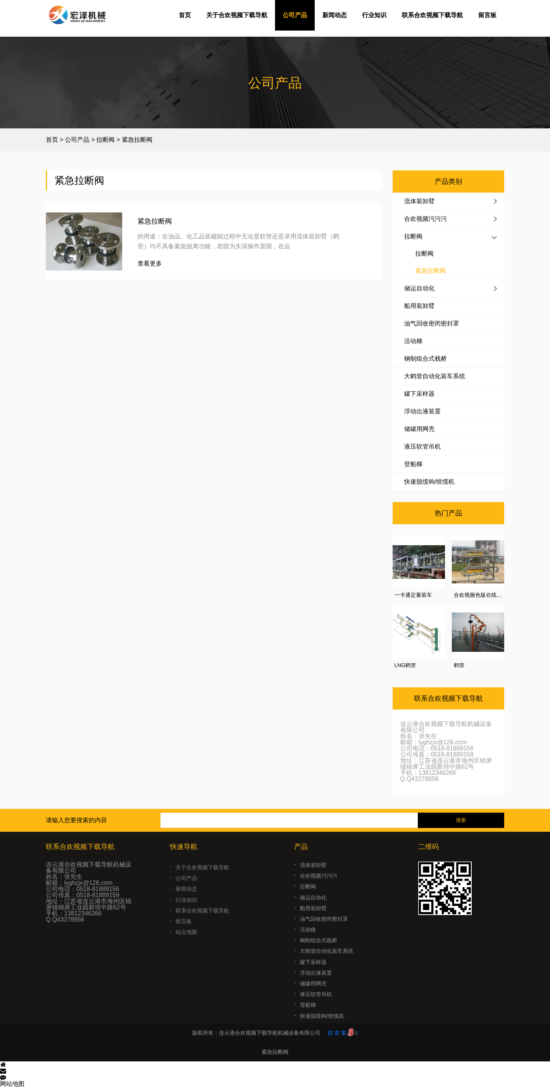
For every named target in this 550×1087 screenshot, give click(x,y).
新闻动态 (334, 15)
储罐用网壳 (419, 429)
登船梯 (413, 464)
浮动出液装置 (422, 411)
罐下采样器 (419, 393)
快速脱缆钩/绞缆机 (429, 481)
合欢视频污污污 (425, 218)
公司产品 (295, 15)
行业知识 (374, 15)
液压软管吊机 (422, 446)
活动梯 (413, 341)
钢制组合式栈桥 (425, 358)
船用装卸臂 (419, 306)
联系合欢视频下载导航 (432, 15)
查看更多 (150, 264)
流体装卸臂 (419, 201)
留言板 (487, 15)
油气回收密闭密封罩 (431, 323)
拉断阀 (105, 139)
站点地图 (186, 941)
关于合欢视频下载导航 (236, 15)
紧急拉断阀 (137, 139)
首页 (185, 15)
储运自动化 (419, 288)
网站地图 (12, 1084)
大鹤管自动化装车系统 (434, 376)
